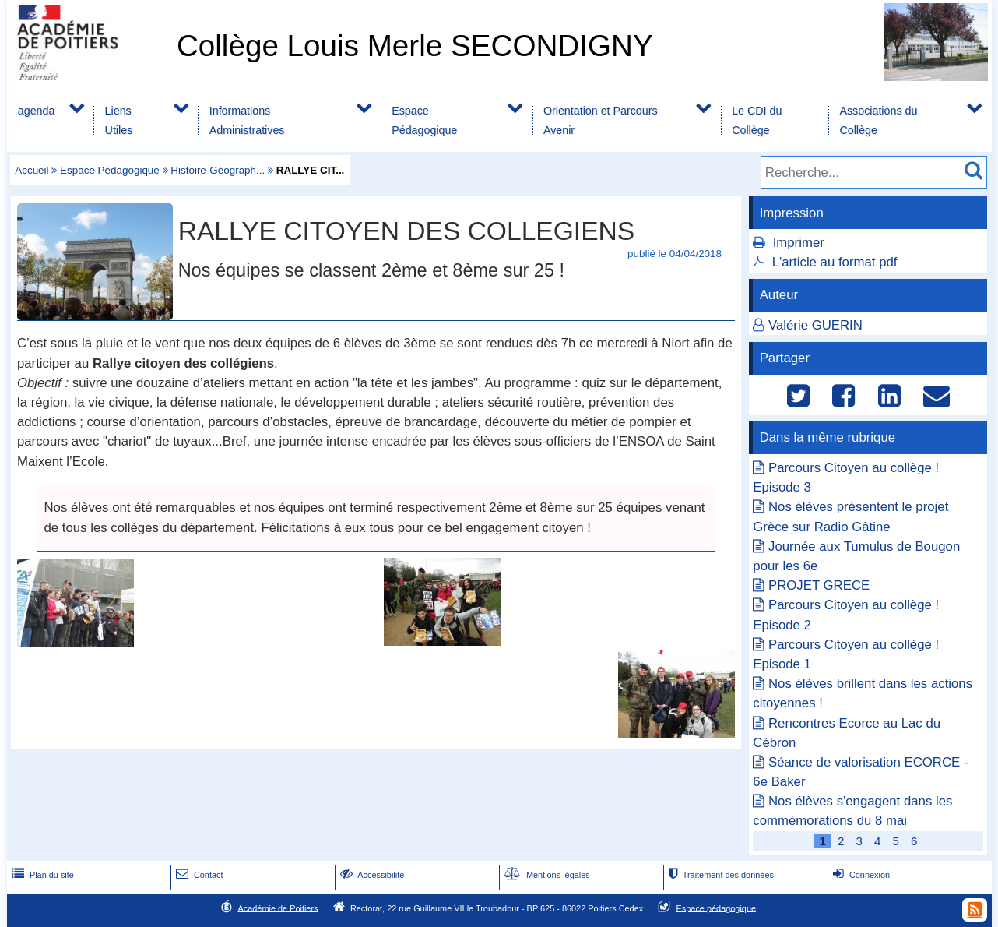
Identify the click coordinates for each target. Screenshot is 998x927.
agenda (36, 110)
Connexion (860, 874)
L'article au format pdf (835, 262)
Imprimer (798, 242)
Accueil (31, 170)
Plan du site (41, 874)
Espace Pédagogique (424, 120)
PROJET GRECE (819, 585)
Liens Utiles (119, 120)
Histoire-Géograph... (217, 170)
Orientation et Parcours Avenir (600, 120)
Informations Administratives (247, 120)
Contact (198, 874)
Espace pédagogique (716, 907)
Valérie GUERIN (815, 325)
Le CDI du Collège (757, 120)
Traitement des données (720, 874)
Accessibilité (371, 874)
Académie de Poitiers (277, 907)
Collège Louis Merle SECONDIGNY (415, 45)
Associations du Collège (878, 120)
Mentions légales (545, 874)
